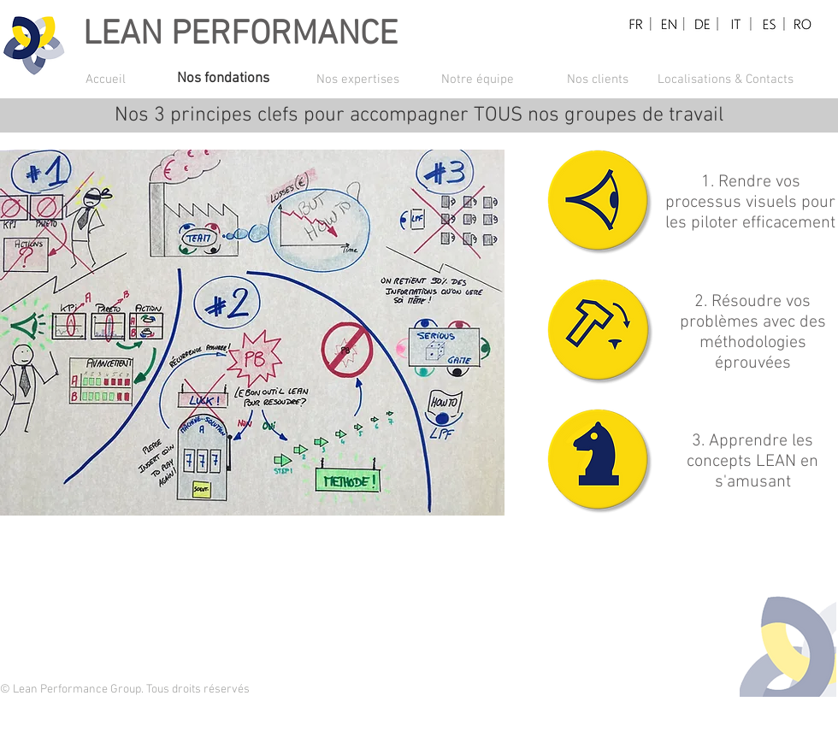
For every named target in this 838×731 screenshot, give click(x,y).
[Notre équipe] (477, 79)
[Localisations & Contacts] (726, 79)
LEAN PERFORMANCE (240, 35)
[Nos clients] (598, 79)
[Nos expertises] (357, 79)
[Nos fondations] (237, 79)
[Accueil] (131, 79)
